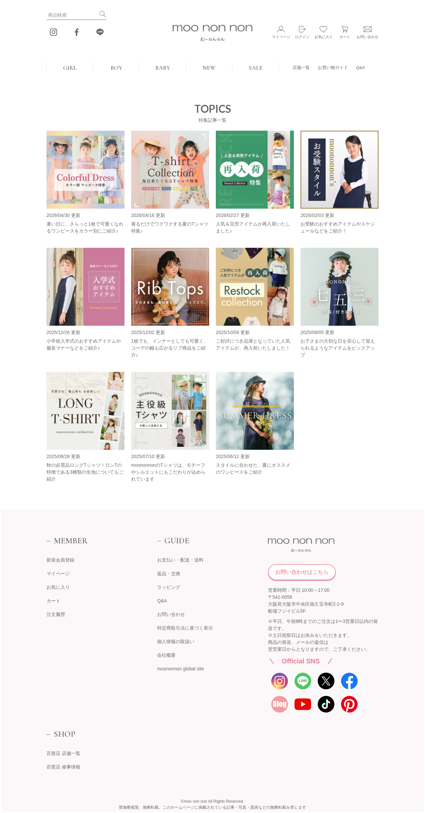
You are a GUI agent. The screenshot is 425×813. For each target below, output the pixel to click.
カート (53, 600)
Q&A (360, 67)
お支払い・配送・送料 (180, 560)
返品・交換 (168, 573)
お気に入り (58, 587)
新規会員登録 (60, 560)
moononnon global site (180, 668)
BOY (116, 67)
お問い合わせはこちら (301, 572)
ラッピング (168, 587)
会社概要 (166, 655)
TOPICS (212, 108)
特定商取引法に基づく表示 (185, 628)
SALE (256, 67)
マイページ (58, 573)
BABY (162, 67)
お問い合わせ (171, 614)
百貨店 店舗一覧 (63, 753)
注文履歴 (55, 614)
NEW (209, 67)
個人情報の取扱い (175, 641)
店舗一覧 (301, 67)
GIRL (70, 67)
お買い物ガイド (333, 67)
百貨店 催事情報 (63, 767)
